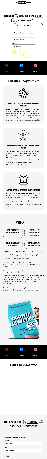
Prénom (14, 36)
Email (13, 43)
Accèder (14, 52)
